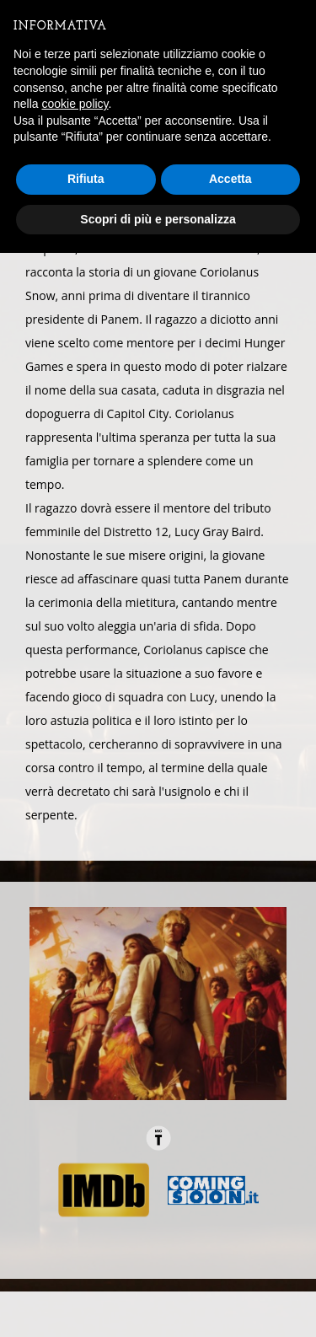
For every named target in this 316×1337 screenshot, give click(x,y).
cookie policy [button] (74, 103)
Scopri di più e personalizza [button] (157, 219)
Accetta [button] (230, 178)
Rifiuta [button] (85, 178)
